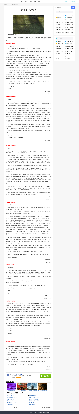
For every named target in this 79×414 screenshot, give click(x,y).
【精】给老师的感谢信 (12, 400)
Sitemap (48, 412)
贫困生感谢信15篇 (11, 404)
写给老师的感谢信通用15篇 (13, 397)
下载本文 (35, 12)
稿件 (35, 1)
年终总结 (68, 58)
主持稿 (58, 53)
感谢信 (16, 4)
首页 (22, 1)
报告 (26, 1)
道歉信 (58, 56)
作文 (39, 1)
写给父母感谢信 (10, 395)
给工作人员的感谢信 (33, 399)
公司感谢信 (31, 402)
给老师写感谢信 (10, 399)
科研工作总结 (59, 24)
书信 (31, 1)
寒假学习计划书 (69, 19)
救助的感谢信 (32, 404)
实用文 (44, 1)
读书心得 (68, 53)
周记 (67, 56)
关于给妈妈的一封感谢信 (34, 400)
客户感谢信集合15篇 (11, 402)
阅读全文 (31, 12)
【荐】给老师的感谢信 (34, 397)
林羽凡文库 (37, 412)
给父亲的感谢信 (32, 395)
